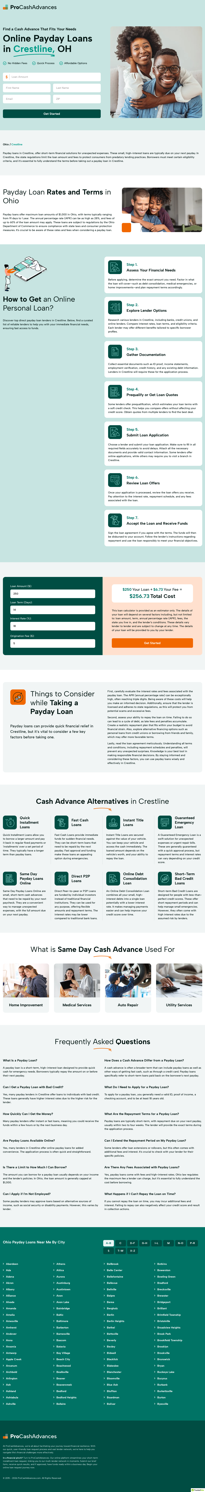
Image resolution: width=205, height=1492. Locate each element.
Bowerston (163, 1270)
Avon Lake (62, 1302)
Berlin (110, 1314)
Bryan (160, 1365)
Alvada (10, 1302)
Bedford (61, 1391)
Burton (161, 1397)
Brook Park (164, 1333)
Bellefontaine (115, 1276)
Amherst (11, 1327)
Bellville (111, 1289)
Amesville (12, 1321)
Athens (60, 1263)
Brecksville (164, 1289)
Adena (10, 1276)
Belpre (111, 1295)
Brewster (162, 1295)
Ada (8, 1270)
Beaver (60, 1378)
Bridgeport (163, 1302)
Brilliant (162, 1308)
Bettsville (112, 1333)
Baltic (59, 1314)
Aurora (60, 1276)
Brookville (163, 1353)
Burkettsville (165, 1391)
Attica (60, 1270)
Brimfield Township (169, 1314)
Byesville (162, 1403)
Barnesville (63, 1333)
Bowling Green (166, 1276)
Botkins (162, 1263)
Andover (11, 1333)
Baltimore (62, 1321)
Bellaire (61, 1403)
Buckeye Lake (165, 1372)
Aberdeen (12, 1263)
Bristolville (163, 1321)
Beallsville (62, 1372)
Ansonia (11, 1346)
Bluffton (112, 1391)
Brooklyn (162, 1346)
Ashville (11, 1403)
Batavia (61, 1346)
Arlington (11, 1378)
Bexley (111, 1346)
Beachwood (63, 1365)
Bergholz (112, 1308)
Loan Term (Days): (21, 602)
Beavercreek (64, 1384)
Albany (10, 1289)
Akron (10, 1282)
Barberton (62, 1327)
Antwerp (11, 1353)
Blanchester (114, 1372)
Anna (9, 1340)
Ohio (6, 144)
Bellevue (112, 1282)
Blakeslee (113, 1365)
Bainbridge (63, 1308)
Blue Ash (112, 1384)
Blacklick (112, 1359)
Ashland (11, 1391)
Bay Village (63, 1353)
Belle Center (114, 1270)
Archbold (11, 1372)
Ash (8, 1384)
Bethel (111, 1327)
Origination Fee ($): (22, 635)
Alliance (11, 1295)
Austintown (63, 1289)
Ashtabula (12, 1397)
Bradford (162, 1282)
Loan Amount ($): (21, 586)
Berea (110, 1302)
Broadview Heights (168, 1327)
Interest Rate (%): (20, 618)
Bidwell (111, 1353)
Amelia (10, 1314)
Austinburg (63, 1282)
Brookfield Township (169, 1340)
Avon (59, 1295)
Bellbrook (113, 1263)
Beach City (63, 1359)
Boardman (113, 1397)
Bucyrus (162, 1378)
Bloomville (113, 1378)
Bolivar (111, 1403)
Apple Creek (14, 1359)
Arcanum (11, 1365)
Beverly (111, 1340)
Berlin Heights (115, 1321)
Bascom (61, 1340)
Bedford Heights (66, 1397)
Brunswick (163, 1359)
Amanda (11, 1308)
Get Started (52, 114)
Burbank (162, 1384)
